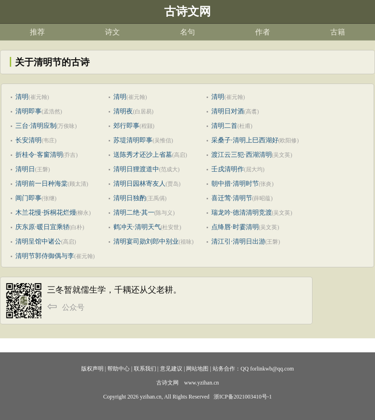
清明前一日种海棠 (41, 183)
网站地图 (197, 368)
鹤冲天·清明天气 (137, 227)
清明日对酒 (227, 111)
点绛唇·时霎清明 (235, 227)
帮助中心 (118, 368)
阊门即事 (28, 198)
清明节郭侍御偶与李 (44, 255)
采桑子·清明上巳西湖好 (244, 140)
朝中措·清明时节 (235, 183)
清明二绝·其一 (133, 212)
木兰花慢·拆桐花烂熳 (45, 212)
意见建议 (171, 368)
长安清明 (28, 140)
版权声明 (92, 368)
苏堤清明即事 (133, 140)
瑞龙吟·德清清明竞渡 (241, 212)
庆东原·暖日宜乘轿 (42, 227)
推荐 (37, 32)
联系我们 (145, 368)
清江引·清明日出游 (238, 241)
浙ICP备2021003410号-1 (243, 396)
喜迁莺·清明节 (231, 198)
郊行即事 (126, 125)
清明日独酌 (129, 198)
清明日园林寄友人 (139, 183)
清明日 (25, 169)
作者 (262, 32)
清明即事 (28, 111)
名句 (187, 32)
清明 (21, 96)
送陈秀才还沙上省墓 (142, 154)
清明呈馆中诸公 (38, 241)
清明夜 (123, 111)
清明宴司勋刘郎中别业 (146, 241)
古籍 (337, 32)
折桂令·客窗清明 (39, 154)
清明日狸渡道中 (136, 169)
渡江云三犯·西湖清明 (241, 154)
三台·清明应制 (35, 125)
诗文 (112, 32)
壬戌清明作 (227, 169)
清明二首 (224, 125)
